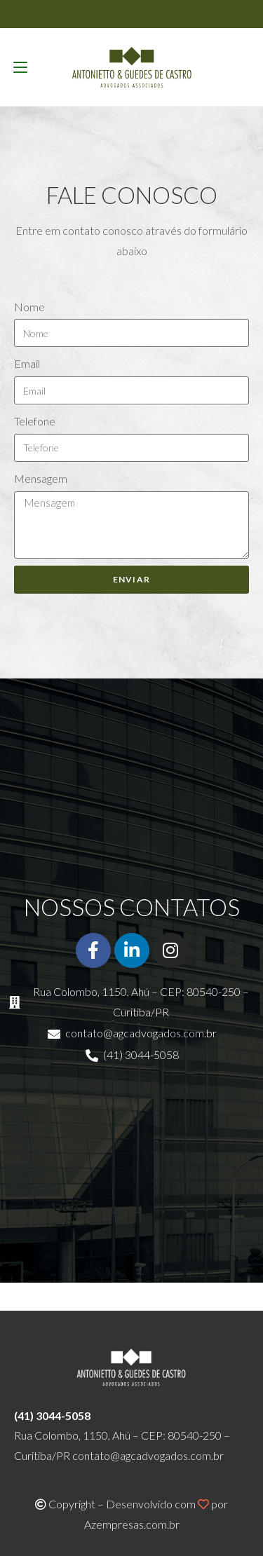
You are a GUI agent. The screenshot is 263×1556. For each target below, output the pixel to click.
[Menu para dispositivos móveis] (20, 67)
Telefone (34, 421)
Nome (29, 306)
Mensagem (40, 478)
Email (27, 363)
